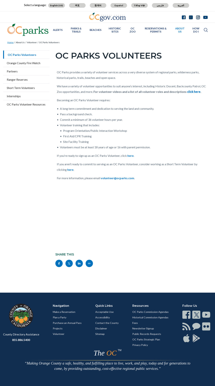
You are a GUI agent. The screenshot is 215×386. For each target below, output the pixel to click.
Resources (140, 306)
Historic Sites (115, 30)
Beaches (95, 29)
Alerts (58, 29)
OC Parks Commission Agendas (150, 311)
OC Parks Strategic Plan (146, 339)
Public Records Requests (146, 333)
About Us (180, 30)
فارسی (160, 5)
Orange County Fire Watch (23, 63)
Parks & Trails (76, 30)
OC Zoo (133, 30)
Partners (12, 71)
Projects (58, 328)
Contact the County (107, 322)
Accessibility (102, 317)
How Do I (195, 30)
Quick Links (104, 306)
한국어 (98, 5)
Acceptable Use (104, 311)
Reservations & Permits (156, 30)
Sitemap (100, 333)
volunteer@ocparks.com (117, 178)
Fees (135, 322)
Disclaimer (101, 328)
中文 (77, 5)
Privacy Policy (140, 344)
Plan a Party (59, 317)
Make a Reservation (64, 311)
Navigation (61, 306)
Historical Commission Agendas (150, 317)
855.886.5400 (21, 340)
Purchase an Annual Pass (67, 322)
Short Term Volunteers (21, 88)
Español (119, 5)
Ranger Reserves (17, 79)
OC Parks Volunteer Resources (26, 104)
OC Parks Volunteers (49, 42)
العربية (181, 5)
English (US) (56, 5)
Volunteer (32, 42)
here (130, 155)
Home (10, 42)
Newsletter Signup (143, 328)
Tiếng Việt (139, 5)
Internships (14, 96)
